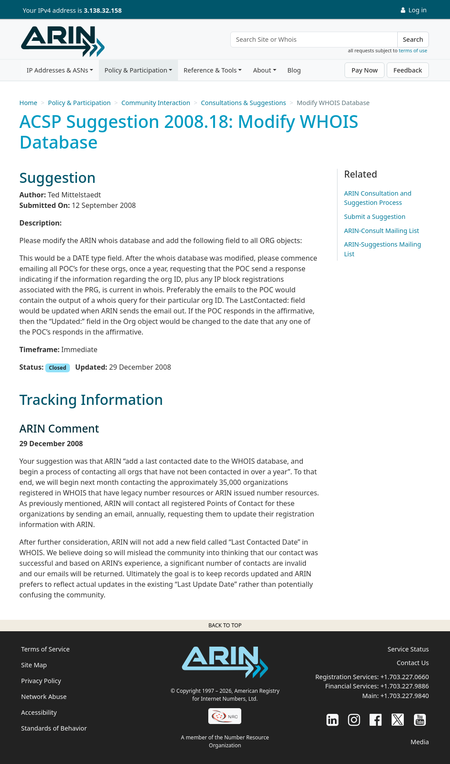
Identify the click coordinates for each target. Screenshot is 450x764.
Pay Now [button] (365, 70)
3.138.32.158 (103, 10)
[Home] (63, 41)
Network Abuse (44, 696)
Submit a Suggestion (375, 216)
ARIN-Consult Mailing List (381, 230)
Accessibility (39, 712)
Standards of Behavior (54, 728)
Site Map (34, 665)
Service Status (408, 649)
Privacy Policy (41, 681)
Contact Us (413, 662)
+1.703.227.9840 (405, 695)
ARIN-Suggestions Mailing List (382, 249)
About (262, 70)
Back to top (224, 625)
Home (28, 102)
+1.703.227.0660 (405, 677)
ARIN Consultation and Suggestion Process (377, 198)
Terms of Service (45, 649)
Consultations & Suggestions (243, 102)
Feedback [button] (407, 70)
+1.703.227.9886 (405, 686)
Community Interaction (155, 102)
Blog (294, 70)
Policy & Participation (136, 70)
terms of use (413, 50)
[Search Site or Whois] (314, 39)
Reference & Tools (210, 70)
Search (413, 39)
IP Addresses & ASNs (57, 70)
